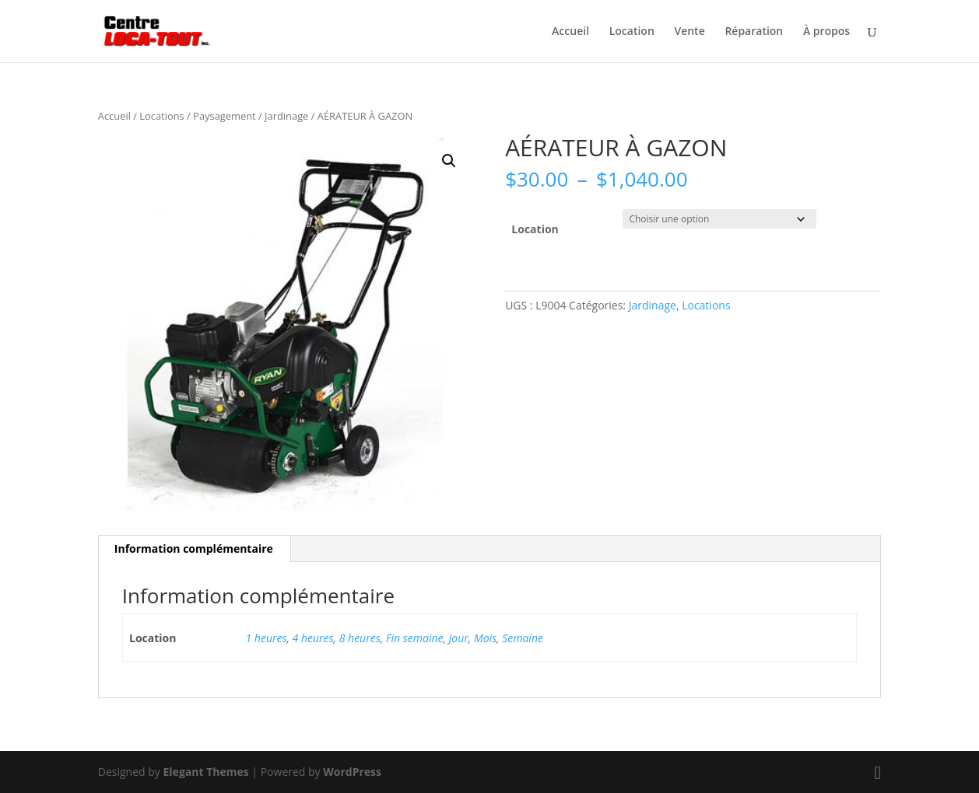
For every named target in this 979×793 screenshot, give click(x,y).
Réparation (754, 32)
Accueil (570, 32)
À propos (826, 32)
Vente (689, 32)
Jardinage (286, 116)
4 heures (313, 638)
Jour (458, 638)
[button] (449, 161)
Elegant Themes (206, 771)
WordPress (352, 771)
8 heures (360, 638)
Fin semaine (415, 638)
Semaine (522, 638)
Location (631, 32)
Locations (161, 116)
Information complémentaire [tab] (193, 548)
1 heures (266, 638)
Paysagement (224, 116)
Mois (485, 638)
